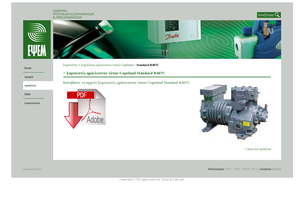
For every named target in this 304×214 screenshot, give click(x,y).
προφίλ (29, 76)
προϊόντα (30, 85)
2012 (228, 169)
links (28, 94)
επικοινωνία (32, 103)
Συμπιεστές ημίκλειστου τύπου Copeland (107, 65)
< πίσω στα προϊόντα (257, 149)
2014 (246, 169)
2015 (254, 169)
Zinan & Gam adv (173, 179)
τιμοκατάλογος (32, 169)
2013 (237, 169)
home (28, 68)
